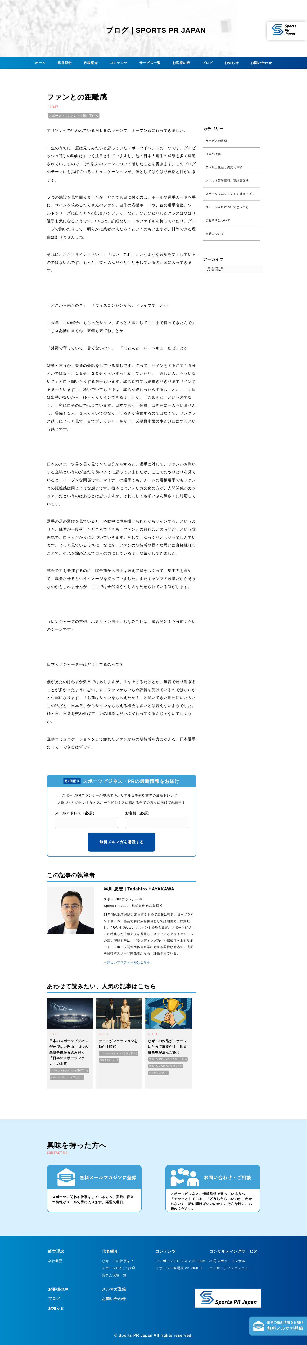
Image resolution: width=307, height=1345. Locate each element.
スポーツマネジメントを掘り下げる (73, 115)
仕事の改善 (213, 154)
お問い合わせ (261, 63)
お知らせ (232, 63)
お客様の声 (181, 63)
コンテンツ (118, 63)
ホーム (40, 63)
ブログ (207, 63)
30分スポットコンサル (227, 1261)
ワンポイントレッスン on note (180, 1261)
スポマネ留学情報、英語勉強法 (227, 180)
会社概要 (55, 1261)
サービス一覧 (150, 63)
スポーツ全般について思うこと (67, 1077)
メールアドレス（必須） (75, 813)
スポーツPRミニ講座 (118, 1268)
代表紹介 (91, 63)
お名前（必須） (138, 813)
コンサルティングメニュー (230, 1268)
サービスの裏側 (216, 140)
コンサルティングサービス (233, 1251)
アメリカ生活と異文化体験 (224, 167)
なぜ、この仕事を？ (118, 1261)
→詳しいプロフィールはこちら (127, 962)
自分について (215, 233)
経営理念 (65, 63)
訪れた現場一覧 (114, 1275)
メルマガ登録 (114, 1289)
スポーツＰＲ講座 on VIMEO (179, 1268)
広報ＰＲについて (109, 1060)
